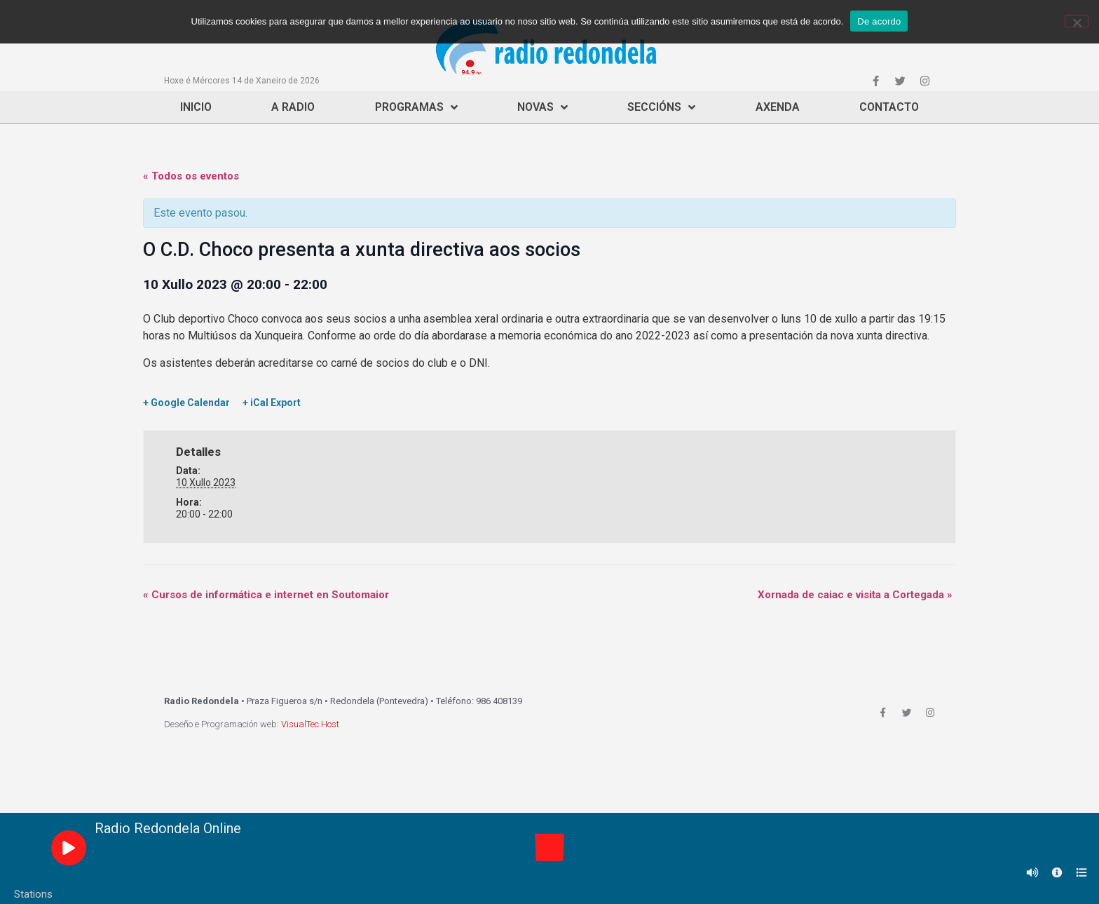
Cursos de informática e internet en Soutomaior (266, 594)
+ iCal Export (272, 402)
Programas (416, 107)
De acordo (879, 21)
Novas (542, 107)
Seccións (661, 107)
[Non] (1076, 21)
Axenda (778, 107)
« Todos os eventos (191, 176)
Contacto (889, 107)
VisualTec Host (310, 724)
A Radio (293, 107)
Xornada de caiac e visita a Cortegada (855, 594)
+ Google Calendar (186, 402)
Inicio (196, 107)
